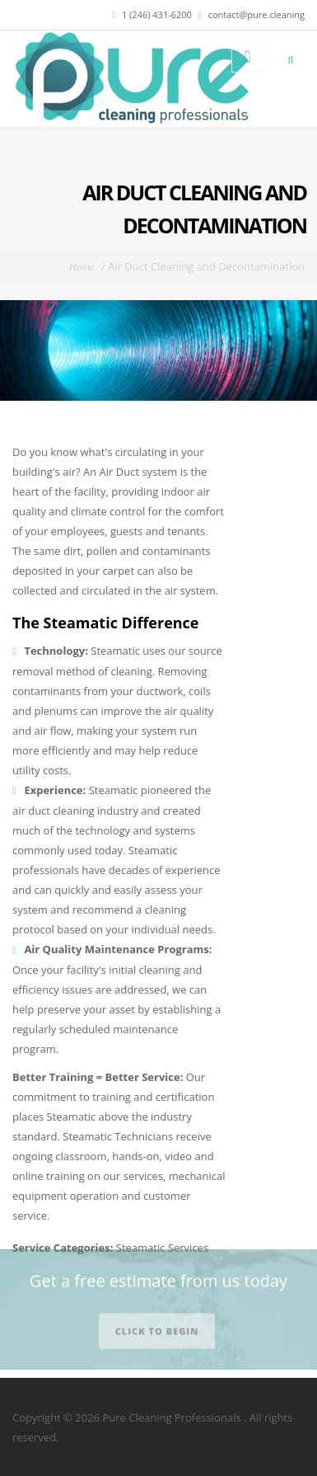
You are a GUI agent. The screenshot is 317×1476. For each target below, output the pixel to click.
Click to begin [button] (157, 1325)
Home (82, 267)
